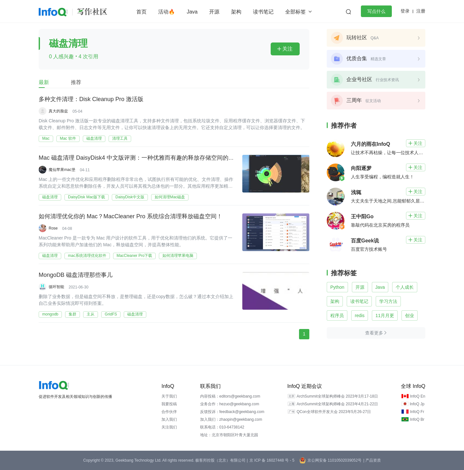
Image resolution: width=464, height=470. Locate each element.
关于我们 (169, 396)
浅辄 (356, 192)
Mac (46, 138)
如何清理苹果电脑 (177, 255)
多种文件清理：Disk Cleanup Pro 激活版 (91, 99)
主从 (90, 314)
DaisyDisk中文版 (129, 197)
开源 (214, 11)
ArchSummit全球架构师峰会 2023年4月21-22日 (337, 404)
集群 (72, 314)
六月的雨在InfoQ (370, 144)
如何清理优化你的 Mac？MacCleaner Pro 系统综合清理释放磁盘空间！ (130, 216)
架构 (236, 11)
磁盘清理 (94, 138)
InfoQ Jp (417, 404)
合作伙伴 (169, 411)
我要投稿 (169, 404)
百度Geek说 (365, 240)
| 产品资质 (372, 460)
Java (192, 11)
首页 (141, 11)
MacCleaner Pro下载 (134, 255)
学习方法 (388, 301)
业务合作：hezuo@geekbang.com (229, 404)
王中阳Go (362, 216)
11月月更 (384, 315)
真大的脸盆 (58, 111)
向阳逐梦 (361, 168)
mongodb (50, 314)
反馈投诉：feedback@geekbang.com (232, 411)
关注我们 (169, 427)
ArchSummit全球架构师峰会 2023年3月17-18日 (337, 396)
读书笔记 (263, 11)
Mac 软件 (68, 138)
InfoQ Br (417, 419)
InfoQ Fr (417, 411)
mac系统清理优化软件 (87, 255)
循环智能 (56, 287)
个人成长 (405, 287)
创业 (409, 315)
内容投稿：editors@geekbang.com (230, 396)
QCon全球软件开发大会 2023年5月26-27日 (333, 411)
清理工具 (120, 138)
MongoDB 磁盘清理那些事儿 (75, 275)
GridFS (111, 314)
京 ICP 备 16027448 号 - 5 (272, 460)
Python (337, 287)
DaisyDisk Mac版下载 (86, 197)
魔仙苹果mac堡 (62, 169)
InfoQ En (417, 396)
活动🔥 (166, 11)
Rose (53, 228)
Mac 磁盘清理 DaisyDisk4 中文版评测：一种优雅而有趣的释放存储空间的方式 (139, 158)
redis (359, 315)
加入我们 (169, 419)
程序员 (337, 315)
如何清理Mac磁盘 (170, 197)
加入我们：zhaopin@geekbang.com (231, 419)
